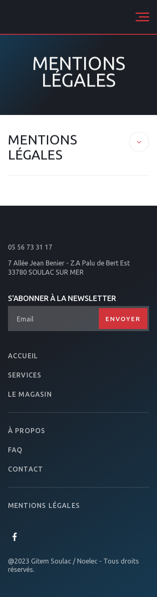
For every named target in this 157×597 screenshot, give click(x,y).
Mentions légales (44, 505)
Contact (25, 469)
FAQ (15, 450)
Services (25, 375)
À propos (27, 430)
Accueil (23, 356)
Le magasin (30, 394)
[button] (142, 17)
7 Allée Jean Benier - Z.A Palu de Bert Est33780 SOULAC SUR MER (69, 267)
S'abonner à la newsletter (62, 298)
